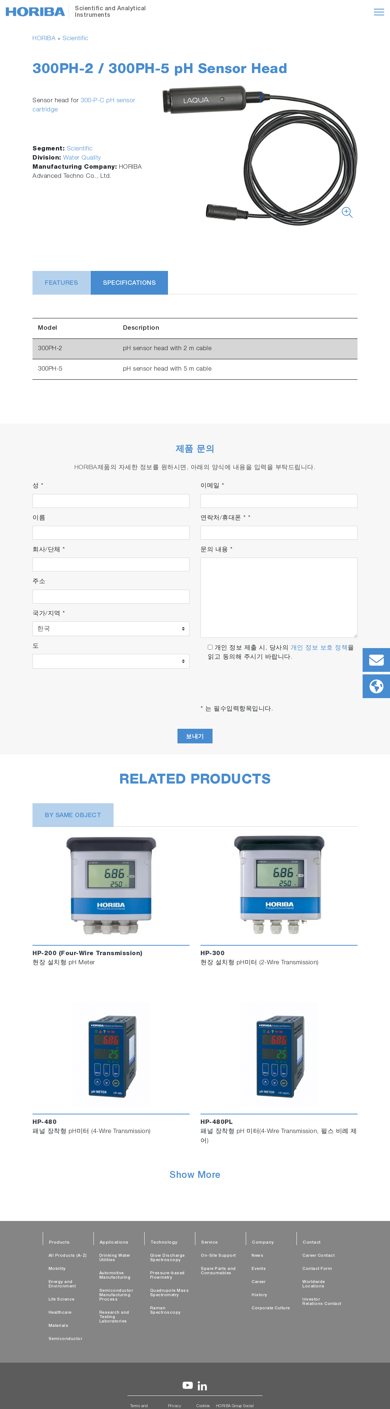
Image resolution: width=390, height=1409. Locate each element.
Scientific (75, 39)
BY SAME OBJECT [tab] (73, 816)
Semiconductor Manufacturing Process (116, 1295)
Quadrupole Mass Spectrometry (169, 1293)
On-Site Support (218, 1256)
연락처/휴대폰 (225, 518)
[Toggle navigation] (379, 12)
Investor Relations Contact (321, 1302)
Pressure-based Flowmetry (167, 1275)
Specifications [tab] (129, 283)
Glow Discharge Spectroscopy (167, 1258)
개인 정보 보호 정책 (319, 648)
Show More (195, 1176)
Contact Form (317, 1269)
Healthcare (60, 1313)
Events (259, 1269)
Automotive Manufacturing (115, 1275)
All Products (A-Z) (68, 1256)
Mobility (57, 1269)
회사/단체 (48, 550)
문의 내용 (216, 550)
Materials (59, 1326)
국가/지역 (48, 614)
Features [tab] (61, 283)
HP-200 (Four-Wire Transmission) (87, 954)
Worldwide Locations (313, 1284)
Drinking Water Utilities (114, 1258)
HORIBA (44, 39)
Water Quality (82, 158)
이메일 (212, 486)
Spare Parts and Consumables (218, 1271)
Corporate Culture (271, 1308)
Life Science (61, 1300)
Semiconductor (66, 1339)
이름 (38, 518)
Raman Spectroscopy (165, 1310)
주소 (38, 582)
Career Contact (318, 1256)
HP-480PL (216, 1122)
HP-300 (212, 954)
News (257, 1256)
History (259, 1295)
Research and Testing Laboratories (114, 1317)
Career (258, 1282)
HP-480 (44, 1122)
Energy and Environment (62, 1284)
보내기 (195, 736)
